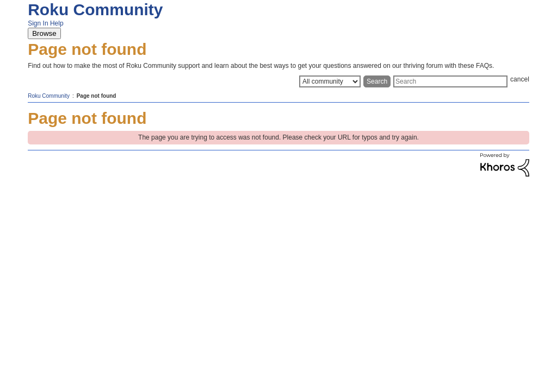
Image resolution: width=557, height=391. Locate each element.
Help (57, 23)
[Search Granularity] (330, 81)
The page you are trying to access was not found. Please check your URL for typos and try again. (278, 137)
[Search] (450, 81)
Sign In (38, 23)
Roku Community (95, 9)
